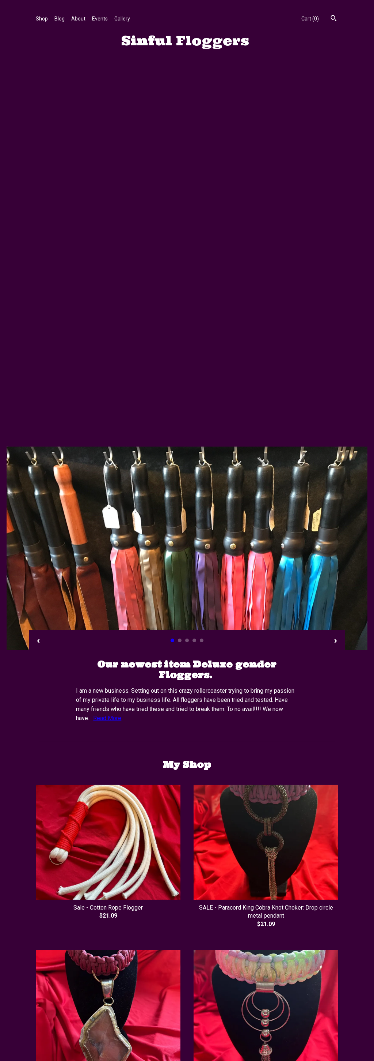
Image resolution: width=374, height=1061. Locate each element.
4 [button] (194, 268)
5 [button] (201, 268)
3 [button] (187, 268)
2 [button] (180, 268)
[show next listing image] (335, 269)
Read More (107, 345)
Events (100, 19)
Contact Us (48, 1015)
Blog (59, 19)
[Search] (333, 19)
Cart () (310, 19)
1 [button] (172, 268)
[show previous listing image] (38, 269)
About (78, 19)
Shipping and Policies (60, 1006)
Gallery (122, 19)
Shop (42, 19)
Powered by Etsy (304, 997)
